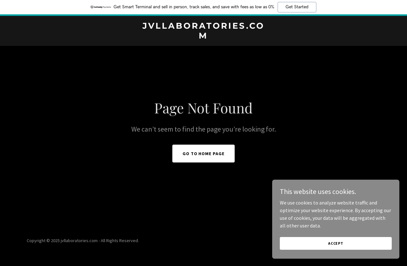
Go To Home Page (204, 153)
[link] (203, 36)
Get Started (297, 7)
